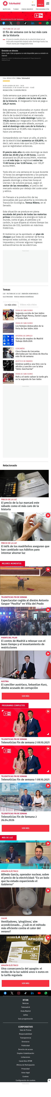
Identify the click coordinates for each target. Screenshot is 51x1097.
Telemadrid (25, 1007)
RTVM (25, 1000)
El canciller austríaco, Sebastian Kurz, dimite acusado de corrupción (25, 665)
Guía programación (25, 1019)
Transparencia (25, 1038)
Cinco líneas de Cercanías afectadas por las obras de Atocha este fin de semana (8, 352)
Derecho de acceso (25, 1049)
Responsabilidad (25, 1034)
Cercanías (20, 348)
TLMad (16, 9)
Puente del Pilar (9, 638)
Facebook (3, 23)
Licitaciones (25, 1057)
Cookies (25, 1076)
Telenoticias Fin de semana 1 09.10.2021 (25, 760)
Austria (5, 681)
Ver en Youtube (39, 993)
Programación (42, 9)
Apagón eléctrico (9, 871)
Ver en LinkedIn (32, 993)
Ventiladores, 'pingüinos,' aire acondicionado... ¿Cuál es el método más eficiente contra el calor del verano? (25, 901)
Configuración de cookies (25, 1080)
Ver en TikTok (25, 993)
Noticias (6, 9)
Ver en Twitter (12, 993)
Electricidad (8, 297)
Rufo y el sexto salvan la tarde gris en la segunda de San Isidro (8, 378)
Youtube (40, 23)
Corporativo (25, 1027)
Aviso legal (25, 1073)
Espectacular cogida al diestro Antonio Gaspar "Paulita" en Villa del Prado (25, 580)
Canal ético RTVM (25, 1061)
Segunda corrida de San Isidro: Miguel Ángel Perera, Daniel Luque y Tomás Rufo (8, 314)
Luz (4, 294)
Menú (47, 3)
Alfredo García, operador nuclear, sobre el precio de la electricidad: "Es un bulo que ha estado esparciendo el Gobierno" (25, 854)
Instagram (18, 23)
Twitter (11, 23)
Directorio (25, 1042)
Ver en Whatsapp (46, 993)
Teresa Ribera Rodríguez (24, 297)
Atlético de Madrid (24, 361)
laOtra (25, 1015)
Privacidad (25, 1069)
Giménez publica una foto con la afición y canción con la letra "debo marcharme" (8, 365)
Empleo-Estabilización (25, 1053)
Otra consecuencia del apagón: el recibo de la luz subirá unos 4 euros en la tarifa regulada (25, 949)
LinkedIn (32, 23)
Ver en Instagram (18, 993)
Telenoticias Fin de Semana (14, 597)
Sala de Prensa (25, 1030)
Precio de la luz (9, 499)
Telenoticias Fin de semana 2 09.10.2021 (25, 722)
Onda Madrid (27, 9)
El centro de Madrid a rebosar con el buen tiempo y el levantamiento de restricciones (25, 621)
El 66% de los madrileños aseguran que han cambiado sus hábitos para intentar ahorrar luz (25, 526)
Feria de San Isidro (24, 310)
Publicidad (25, 1045)
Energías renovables (30, 294)
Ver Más (25, 696)
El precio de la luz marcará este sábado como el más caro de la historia (24, 483)
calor (4, 918)
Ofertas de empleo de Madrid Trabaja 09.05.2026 (8, 340)
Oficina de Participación (25, 1065)
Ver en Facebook (5, 993)
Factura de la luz (11, 29)
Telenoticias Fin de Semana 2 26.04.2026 (25, 797)
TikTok (25, 23)
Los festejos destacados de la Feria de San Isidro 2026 (8, 327)
